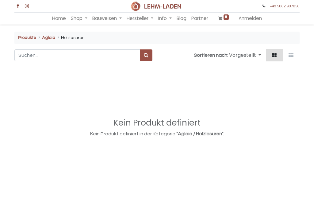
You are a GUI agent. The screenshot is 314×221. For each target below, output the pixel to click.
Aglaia (48, 37)
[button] (245, 55)
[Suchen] (146, 55)
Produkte (27, 37)
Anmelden (250, 18)
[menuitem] (59, 19)
